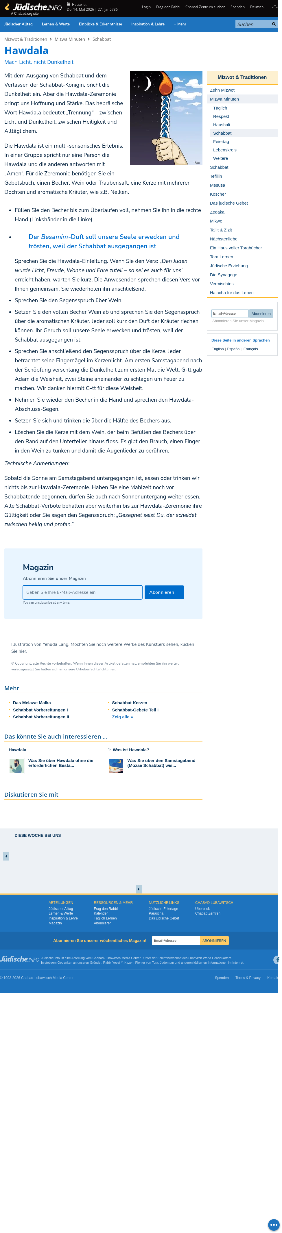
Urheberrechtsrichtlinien (95, 669)
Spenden (238, 6)
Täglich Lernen (105, 918)
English (217, 349)
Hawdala (17, 749)
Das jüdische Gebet (164, 918)
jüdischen (200, 962)
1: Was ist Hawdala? (129, 749)
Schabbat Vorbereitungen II (41, 716)
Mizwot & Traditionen (25, 39)
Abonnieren (102, 923)
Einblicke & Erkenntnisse (100, 24)
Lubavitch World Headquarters (209, 958)
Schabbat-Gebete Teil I (135, 709)
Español (233, 349)
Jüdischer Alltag (18, 24)
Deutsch (256, 6)
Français (251, 349)
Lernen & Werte (56, 24)
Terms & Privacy (248, 978)
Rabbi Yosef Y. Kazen (118, 962)
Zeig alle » (122, 716)
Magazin (55, 923)
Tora (155, 962)
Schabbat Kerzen (130, 702)
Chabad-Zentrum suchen (205, 6)
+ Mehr (180, 24)
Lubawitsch (113, 958)
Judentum (167, 962)
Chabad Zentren (207, 913)
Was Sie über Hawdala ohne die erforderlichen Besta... (60, 763)
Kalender (101, 913)
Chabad (98, 958)
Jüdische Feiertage (163, 909)
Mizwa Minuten (70, 39)
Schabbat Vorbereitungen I (40, 709)
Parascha (156, 913)
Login (146, 6)
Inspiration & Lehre (148, 24)
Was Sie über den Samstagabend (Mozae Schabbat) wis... (162, 763)
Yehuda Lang (55, 644)
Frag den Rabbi (168, 6)
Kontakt (273, 978)
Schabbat (102, 39)
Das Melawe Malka (32, 702)
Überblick (202, 909)
